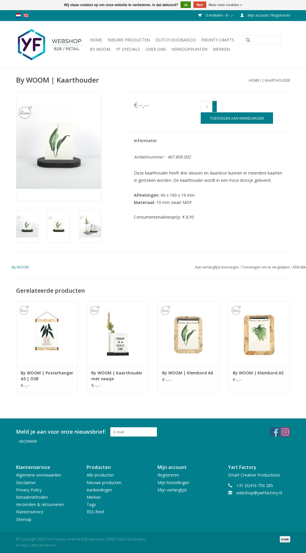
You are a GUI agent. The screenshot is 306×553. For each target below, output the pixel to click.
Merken (221, 49)
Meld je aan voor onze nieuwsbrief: (61, 432)
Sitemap (24, 519)
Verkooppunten (189, 49)
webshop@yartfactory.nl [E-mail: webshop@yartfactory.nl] (259, 493)
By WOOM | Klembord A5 (258, 373)
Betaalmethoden (32, 497)
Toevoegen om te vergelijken (266, 267)
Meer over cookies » (225, 5)
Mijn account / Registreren (265, 15)
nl (18, 15)
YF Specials (128, 49)
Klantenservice (29, 511)
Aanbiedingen (99, 490)
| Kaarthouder (276, 80)
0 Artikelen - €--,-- (216, 15)
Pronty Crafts (217, 40)
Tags (91, 504)
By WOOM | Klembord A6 (187, 373)
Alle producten (100, 475)
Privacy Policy (29, 490)
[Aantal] (206, 106)
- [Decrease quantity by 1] (214, 109)
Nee (200, 5)
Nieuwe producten (129, 40)
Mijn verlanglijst (172, 490)
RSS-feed (95, 511)
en (26, 15)
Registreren (168, 475)
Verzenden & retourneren (40, 504)
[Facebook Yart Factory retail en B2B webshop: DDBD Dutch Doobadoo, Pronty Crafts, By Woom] (274, 432)
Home (96, 40)
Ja (186, 5)
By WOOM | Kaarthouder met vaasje (116, 375)
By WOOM (100, 49)
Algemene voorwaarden (38, 475)
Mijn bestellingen (173, 482)
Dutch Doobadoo (175, 40)
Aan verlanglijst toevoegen (217, 267)
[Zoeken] (262, 40)
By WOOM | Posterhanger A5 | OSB (47, 375)
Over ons (156, 49)
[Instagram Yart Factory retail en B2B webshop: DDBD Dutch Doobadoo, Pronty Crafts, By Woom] (285, 432)
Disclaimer (26, 482)
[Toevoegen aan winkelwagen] (237, 118)
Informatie (145, 140)
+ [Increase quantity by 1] (215, 103)
